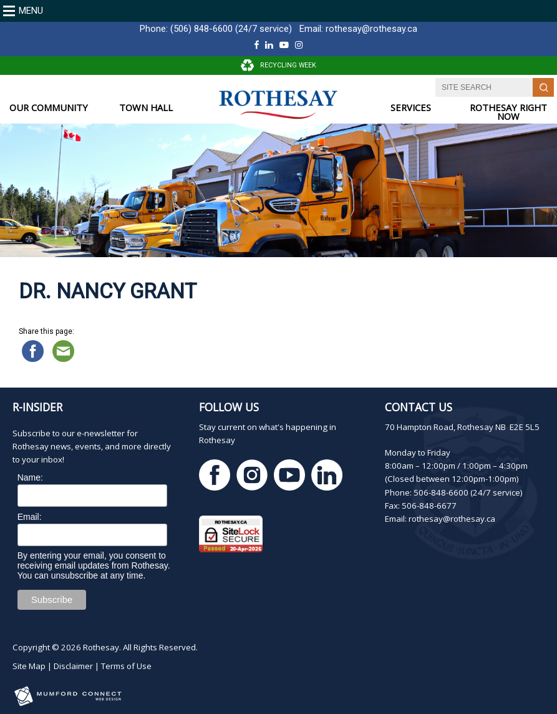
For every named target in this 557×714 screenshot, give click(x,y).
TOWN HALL (146, 107)
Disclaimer (73, 666)
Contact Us (418, 406)
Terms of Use (126, 666)
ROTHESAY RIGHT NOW (508, 112)
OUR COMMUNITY (48, 107)
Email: (29, 517)
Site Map (29, 666)
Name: (30, 477)
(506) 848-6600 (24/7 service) (231, 28)
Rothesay (101, 647)
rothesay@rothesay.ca (371, 28)
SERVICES (410, 107)
